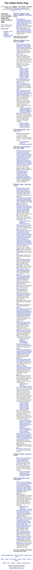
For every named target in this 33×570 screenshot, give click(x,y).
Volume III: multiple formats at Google (24, 74)
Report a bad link (19, 555)
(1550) (24, 522)
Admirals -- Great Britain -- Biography (8, 33)
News (8, 563)
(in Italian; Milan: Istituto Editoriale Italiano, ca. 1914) (23, 324)
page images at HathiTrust (26, 144)
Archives (19, 563)
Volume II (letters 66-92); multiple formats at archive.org (26, 425)
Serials (16, 560)
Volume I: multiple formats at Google (24, 69)
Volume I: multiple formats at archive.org (25, 123)
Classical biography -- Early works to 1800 (22, 147)
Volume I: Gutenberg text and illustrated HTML (26, 108)
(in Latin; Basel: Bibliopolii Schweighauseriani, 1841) (23, 175)
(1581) (24, 22)
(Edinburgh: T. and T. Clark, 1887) (24, 436)
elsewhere (8, 26)
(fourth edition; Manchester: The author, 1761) (24, 199)
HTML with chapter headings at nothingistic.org (24, 340)
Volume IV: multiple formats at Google (24, 77)
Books (4, 563)
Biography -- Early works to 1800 (8, 36)
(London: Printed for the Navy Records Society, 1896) (23, 46)
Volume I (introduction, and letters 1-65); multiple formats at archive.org (26, 421)
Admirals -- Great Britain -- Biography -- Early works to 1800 (23, 15)
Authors (20, 559)
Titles (24, 559)
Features (13, 563)
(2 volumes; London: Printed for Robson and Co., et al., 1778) (24, 538)
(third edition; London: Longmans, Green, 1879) (24, 351)
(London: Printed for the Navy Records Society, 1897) (24, 93)
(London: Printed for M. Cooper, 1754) (23, 460)
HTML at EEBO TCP (25, 223)
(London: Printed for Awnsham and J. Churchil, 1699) (24, 208)
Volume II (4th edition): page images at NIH (25, 475)
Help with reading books (7, 555)
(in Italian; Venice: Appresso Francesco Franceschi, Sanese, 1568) (23, 190)
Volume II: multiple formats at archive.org (25, 126)
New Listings (13, 559)
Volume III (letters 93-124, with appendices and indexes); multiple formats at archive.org (26, 430)
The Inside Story (26, 563)
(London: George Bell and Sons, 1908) (23, 367)
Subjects (29, 559)
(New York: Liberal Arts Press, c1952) (24, 225)
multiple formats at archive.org (24, 142)
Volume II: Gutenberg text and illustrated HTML (26, 111)
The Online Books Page (16, 3)
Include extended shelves (22, 8)
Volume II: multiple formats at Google (24, 72)
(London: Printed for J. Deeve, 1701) (24, 512)
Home (2, 559)
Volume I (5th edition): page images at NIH (25, 472)
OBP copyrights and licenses (16, 568)
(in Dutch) (23, 277)
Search (6, 559)
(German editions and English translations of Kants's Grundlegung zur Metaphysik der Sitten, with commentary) (24, 312)
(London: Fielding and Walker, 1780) (24, 486)
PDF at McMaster (24, 342)
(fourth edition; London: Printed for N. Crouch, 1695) (24, 30)
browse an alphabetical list (14, 9)
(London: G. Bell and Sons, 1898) (23, 361)
